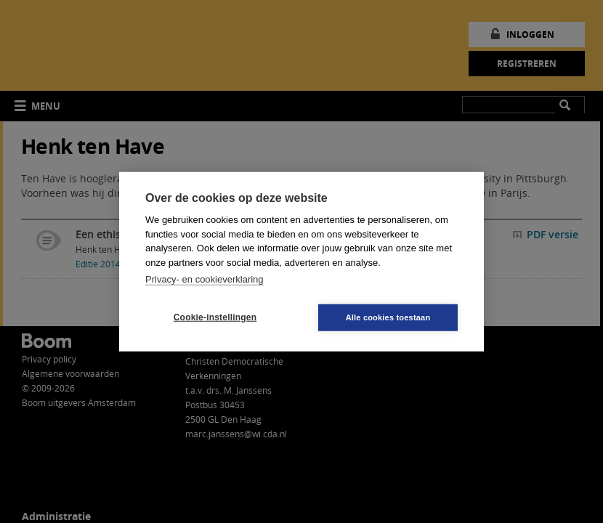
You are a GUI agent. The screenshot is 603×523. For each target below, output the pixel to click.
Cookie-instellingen (215, 317)
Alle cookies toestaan (388, 316)
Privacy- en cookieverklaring (204, 279)
